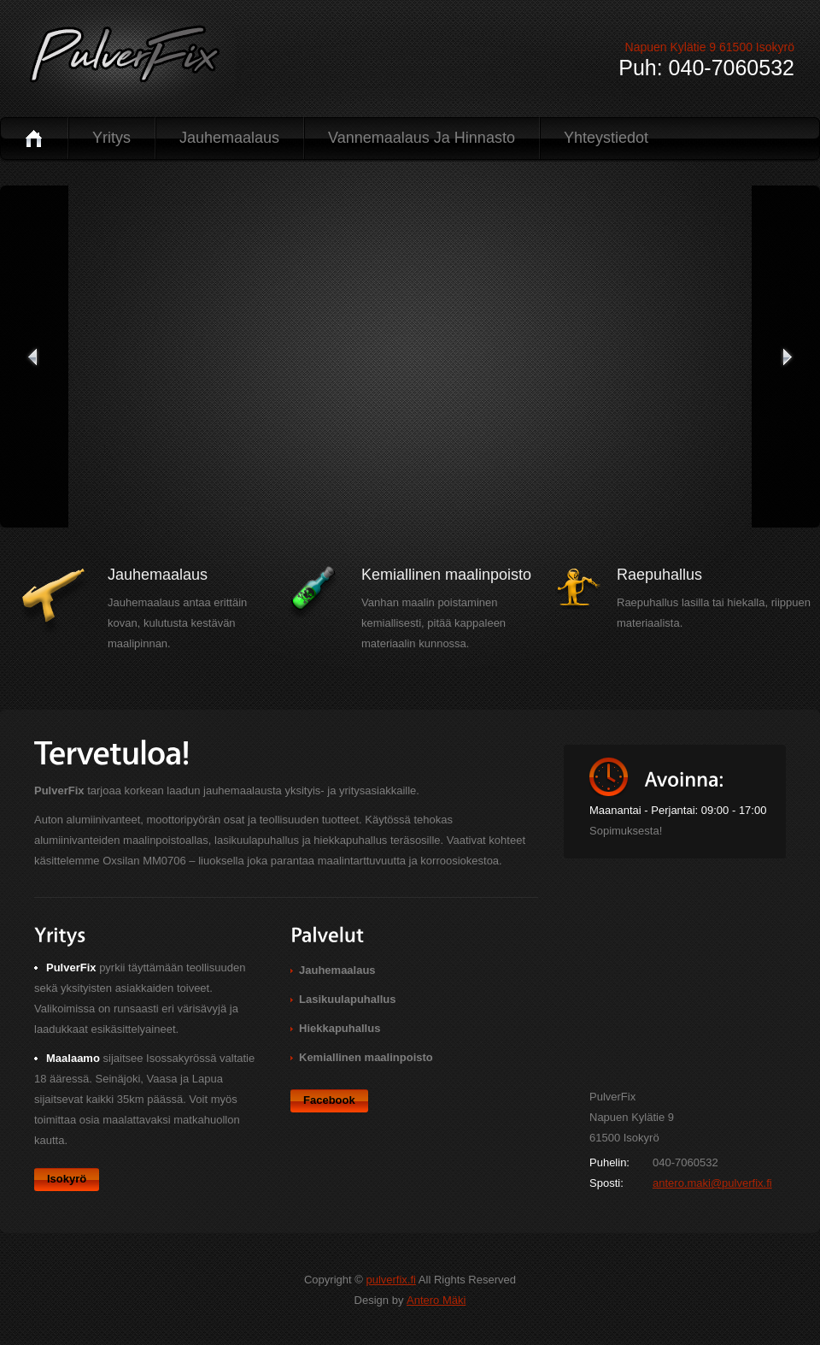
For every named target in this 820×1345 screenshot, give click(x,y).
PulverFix (120, 62)
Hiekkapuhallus (339, 1028)
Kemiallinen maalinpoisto (366, 1057)
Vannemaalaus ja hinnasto (421, 137)
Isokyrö (66, 1178)
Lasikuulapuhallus (347, 999)
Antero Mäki (436, 1300)
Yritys (111, 137)
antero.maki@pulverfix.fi (712, 1183)
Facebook (329, 1100)
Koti (33, 138)
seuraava (786, 357)
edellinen (34, 357)
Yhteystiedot (606, 137)
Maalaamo (73, 1058)
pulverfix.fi (391, 1279)
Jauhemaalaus (229, 137)
